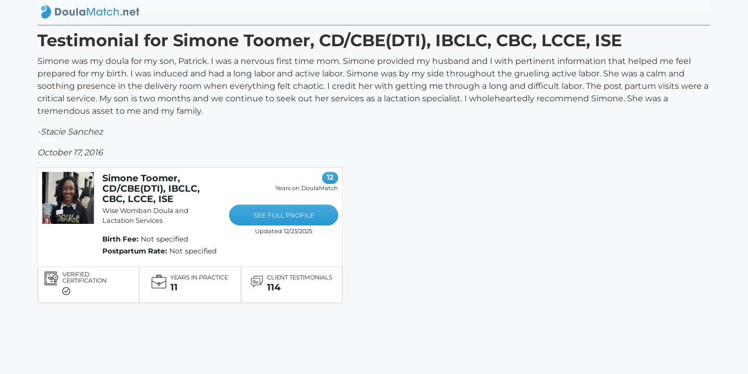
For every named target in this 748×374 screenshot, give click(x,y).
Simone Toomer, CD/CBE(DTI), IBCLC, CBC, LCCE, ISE (151, 188)
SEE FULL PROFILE (283, 215)
